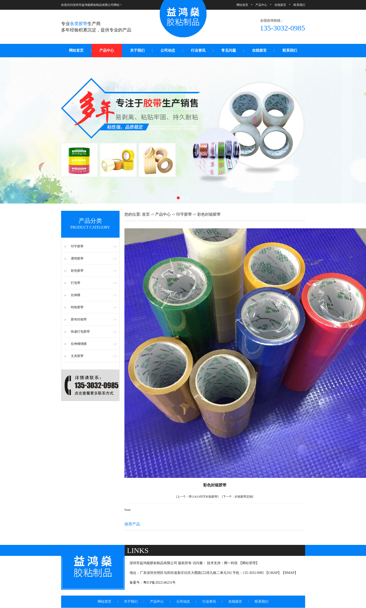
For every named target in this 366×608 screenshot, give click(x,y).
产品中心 (261, 5)
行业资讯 (198, 50)
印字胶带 (77, 246)
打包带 (75, 283)
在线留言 (280, 5)
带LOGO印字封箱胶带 (197, 496)
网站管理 (249, 563)
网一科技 (231, 563)
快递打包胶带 (80, 331)
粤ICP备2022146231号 (159, 582)
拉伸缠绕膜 (79, 344)
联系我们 (299, 5)
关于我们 (137, 50)
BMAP (289, 573)
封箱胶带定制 (237, 496)
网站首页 (242, 5)
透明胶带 (77, 258)
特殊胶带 (77, 307)
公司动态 (167, 50)
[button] (178, 197)
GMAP (273, 573)
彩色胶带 (77, 270)
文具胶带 (77, 356)
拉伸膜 (75, 295)
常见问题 (228, 50)
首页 (146, 214)
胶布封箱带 (79, 319)
